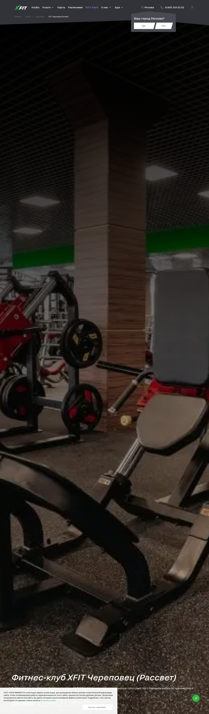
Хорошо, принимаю (97, 707)
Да (143, 25)
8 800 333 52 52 (174, 7)
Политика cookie (48, 700)
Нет (163, 25)
